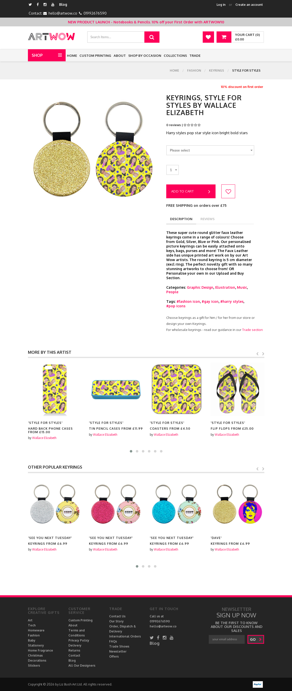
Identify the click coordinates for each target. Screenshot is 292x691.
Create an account (249, 5)
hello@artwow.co (63, 13)
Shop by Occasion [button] (144, 56)
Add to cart (191, 191)
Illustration (225, 287)
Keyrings (216, 70)
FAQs (113, 641)
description (181, 219)
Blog (63, 4)
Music (242, 287)
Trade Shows (119, 646)
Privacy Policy (78, 640)
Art (30, 620)
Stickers (34, 665)
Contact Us (117, 616)
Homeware (36, 630)
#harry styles (231, 301)
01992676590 (95, 13)
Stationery (36, 645)
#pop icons (175, 306)
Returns (74, 650)
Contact (74, 655)
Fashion (194, 70)
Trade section (252, 330)
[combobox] (210, 150)
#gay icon (210, 301)
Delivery (74, 645)
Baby (31, 640)
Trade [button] (194, 56)
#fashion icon (188, 301)
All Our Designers (81, 665)
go (256, 639)
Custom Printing (95, 56)
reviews (207, 219)
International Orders (125, 636)
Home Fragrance (40, 650)
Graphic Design (200, 287)
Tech (32, 625)
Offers (114, 656)
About (120, 56)
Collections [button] (175, 56)
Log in (221, 5)
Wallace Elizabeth (44, 434)
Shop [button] (37, 55)
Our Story (116, 621)
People (172, 292)
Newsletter (118, 651)
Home (72, 56)
